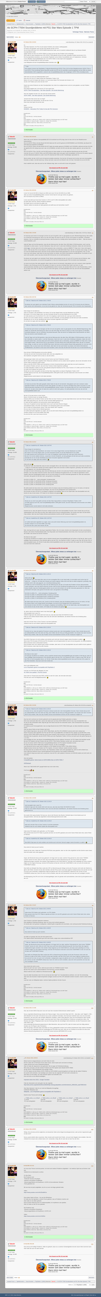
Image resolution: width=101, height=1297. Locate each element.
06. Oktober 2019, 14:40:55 (30, 797)
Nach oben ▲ (93, 1295)
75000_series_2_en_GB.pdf (48, 1098)
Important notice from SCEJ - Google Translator (37, 1079)
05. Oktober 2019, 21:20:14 (30, 441)
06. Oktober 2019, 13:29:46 (30, 705)
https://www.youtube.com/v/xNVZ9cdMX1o (35, 1192)
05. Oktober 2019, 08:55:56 (30, 190)
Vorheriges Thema (78, 32)
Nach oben (10, 1277)
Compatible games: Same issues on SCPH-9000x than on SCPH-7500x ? (44, 760)
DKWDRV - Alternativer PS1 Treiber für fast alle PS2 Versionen (41, 109)
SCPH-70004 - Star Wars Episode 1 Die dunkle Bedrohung (40, 95)
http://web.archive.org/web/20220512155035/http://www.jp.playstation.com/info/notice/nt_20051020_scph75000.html (55, 1084)
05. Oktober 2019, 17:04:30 (30, 232)
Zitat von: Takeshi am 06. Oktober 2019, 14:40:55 (38, 908)
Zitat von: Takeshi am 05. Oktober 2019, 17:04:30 (38, 300)
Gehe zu (70, 1284)
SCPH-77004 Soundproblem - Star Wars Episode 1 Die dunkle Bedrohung (44, 90)
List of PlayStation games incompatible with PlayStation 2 (39, 667)
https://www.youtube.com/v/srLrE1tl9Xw (34, 1216)
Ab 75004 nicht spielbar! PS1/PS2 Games (35, 672)
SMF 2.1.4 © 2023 (9, 1295)
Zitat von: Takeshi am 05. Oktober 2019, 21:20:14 (38, 574)
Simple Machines (17, 1295)
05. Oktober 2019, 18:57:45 (30, 297)
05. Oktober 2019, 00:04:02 (30, 136)
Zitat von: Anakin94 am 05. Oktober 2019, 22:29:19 (39, 801)
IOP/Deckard (27, 763)
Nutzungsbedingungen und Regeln (81, 1295)
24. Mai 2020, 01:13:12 (29, 1165)
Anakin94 (12, 42)
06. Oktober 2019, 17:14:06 (30, 1007)
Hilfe (72, 1295)
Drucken (91, 37)
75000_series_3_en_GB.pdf (65, 1098)
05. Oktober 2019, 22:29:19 (30, 570)
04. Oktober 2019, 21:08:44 (30, 42)
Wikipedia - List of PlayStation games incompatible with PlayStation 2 (42, 1091)
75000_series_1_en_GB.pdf (32, 1098)
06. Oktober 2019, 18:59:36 (31, 1057)
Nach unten (10, 37)
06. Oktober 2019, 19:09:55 (30, 1129)
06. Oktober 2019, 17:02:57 (30, 905)
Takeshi (53, 24)
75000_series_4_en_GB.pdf (81, 1098)
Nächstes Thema (89, 32)
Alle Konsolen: (29, 129)
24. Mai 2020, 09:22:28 (29, 1243)
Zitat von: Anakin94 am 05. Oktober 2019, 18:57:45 (39, 445)
